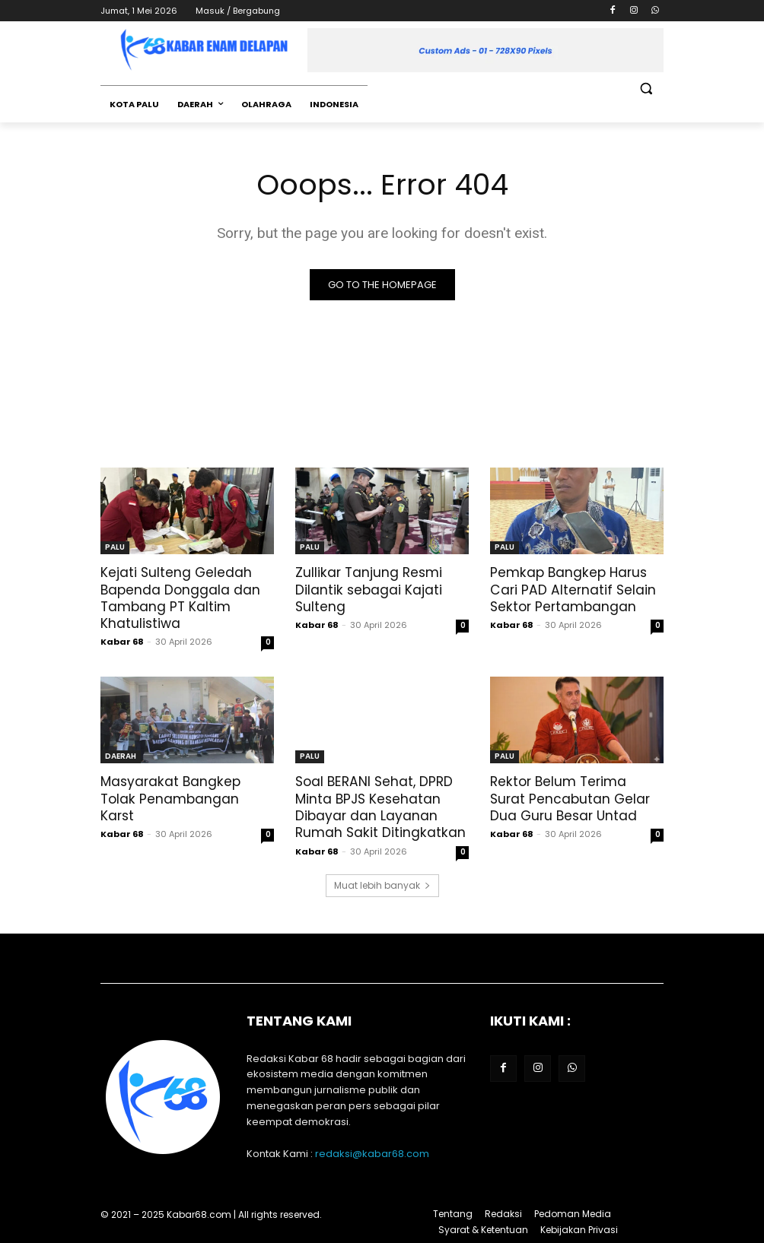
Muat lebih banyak (382, 883)
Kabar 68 (122, 642)
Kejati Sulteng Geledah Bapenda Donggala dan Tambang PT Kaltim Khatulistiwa (180, 597)
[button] (646, 88)
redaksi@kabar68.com (372, 1152)
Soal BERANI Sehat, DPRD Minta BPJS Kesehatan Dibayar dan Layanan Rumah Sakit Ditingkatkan (379, 806)
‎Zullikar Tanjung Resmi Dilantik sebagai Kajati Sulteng (368, 589)
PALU (115, 547)
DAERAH (120, 756)
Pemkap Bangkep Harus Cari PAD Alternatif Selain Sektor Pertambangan (572, 589)
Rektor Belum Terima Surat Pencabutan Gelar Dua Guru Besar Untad (570, 798)
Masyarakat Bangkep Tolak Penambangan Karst (169, 798)
